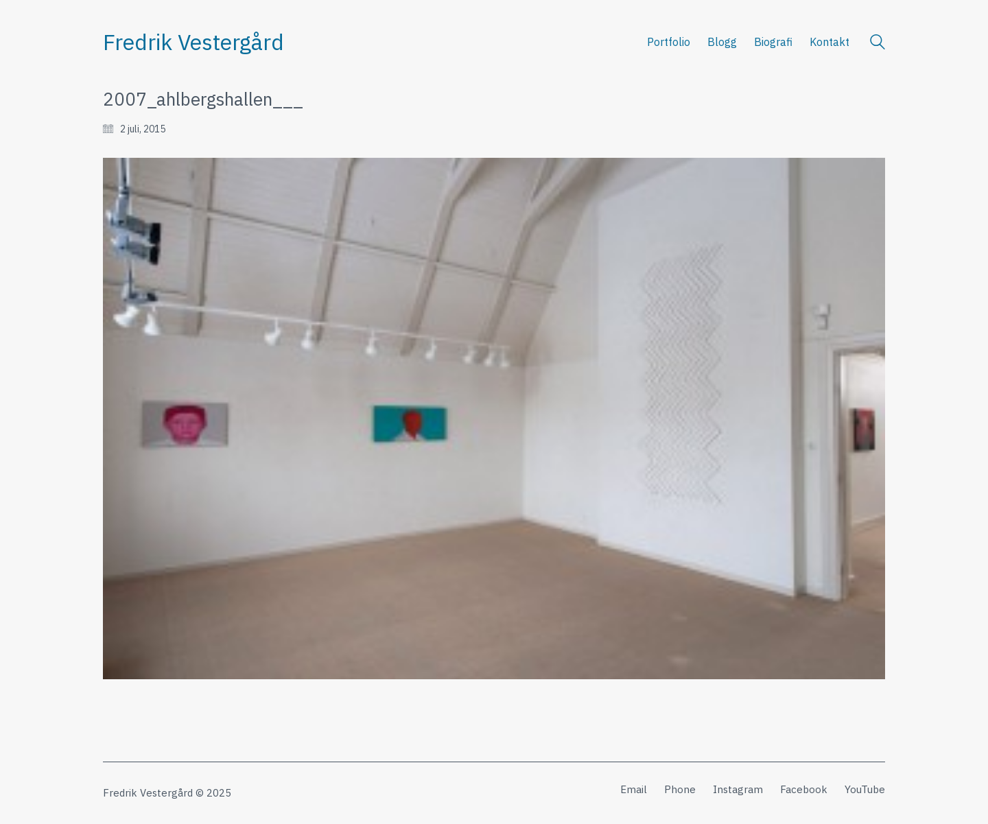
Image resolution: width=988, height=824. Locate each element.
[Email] (633, 790)
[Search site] (877, 43)
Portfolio (668, 42)
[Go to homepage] (193, 42)
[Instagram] (738, 790)
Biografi (773, 42)
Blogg (722, 42)
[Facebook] (803, 790)
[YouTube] (865, 790)
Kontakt (829, 42)
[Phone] (680, 790)
